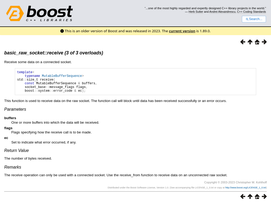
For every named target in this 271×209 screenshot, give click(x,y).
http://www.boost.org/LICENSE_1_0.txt (245, 192)
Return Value (16, 155)
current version (182, 31)
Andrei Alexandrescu (222, 11)
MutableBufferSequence (62, 77)
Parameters (15, 114)
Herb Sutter (196, 11)
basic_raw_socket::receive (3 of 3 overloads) (53, 52)
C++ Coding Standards (251, 11)
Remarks (12, 172)
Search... (254, 19)
